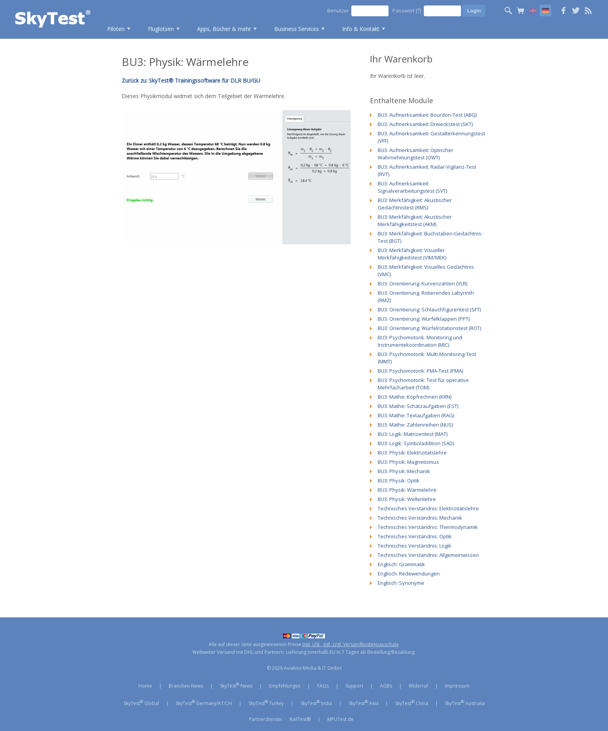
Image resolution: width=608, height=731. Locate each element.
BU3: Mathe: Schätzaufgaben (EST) (418, 406)
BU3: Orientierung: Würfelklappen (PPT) (424, 318)
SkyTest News (236, 685)
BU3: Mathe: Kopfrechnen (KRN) (414, 396)
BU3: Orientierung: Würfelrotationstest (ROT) (429, 328)
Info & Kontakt (360, 29)
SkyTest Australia (465, 703)
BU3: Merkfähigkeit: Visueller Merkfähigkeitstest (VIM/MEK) (412, 254)
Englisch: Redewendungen (409, 573)
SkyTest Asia (363, 703)
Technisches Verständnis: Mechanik (420, 517)
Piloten (115, 29)
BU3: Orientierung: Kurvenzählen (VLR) (422, 283)
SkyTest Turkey (266, 703)
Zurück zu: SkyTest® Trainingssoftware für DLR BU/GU (191, 80)
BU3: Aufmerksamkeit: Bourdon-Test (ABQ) (427, 114)
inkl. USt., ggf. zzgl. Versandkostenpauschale (350, 644)
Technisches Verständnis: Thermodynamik (428, 527)
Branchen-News (186, 686)
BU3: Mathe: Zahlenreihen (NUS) (415, 424)
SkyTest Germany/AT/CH (204, 703)
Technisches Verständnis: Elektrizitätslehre (428, 508)
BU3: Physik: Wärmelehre (407, 489)
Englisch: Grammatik (401, 564)
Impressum (457, 686)
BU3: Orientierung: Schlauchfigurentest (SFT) (429, 309)
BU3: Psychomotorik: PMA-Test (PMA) (420, 370)
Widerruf (418, 686)
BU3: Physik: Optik (399, 480)
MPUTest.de (340, 719)
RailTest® (300, 719)
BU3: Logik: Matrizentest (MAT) (412, 433)
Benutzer (338, 10)
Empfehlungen (285, 686)
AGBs (386, 686)
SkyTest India (316, 703)
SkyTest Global (141, 703)
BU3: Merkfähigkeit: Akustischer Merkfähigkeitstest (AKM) (415, 220)
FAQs (323, 686)
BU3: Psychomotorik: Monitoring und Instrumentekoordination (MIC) (420, 341)
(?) (418, 10)
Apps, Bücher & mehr (224, 29)
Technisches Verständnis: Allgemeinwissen (428, 554)
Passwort (406, 10)
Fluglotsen (161, 29)
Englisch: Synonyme (401, 582)
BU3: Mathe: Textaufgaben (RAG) (416, 415)
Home (145, 686)
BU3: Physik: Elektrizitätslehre (412, 452)
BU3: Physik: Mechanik (404, 471)
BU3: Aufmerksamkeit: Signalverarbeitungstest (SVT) (412, 187)
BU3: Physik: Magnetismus (408, 461)
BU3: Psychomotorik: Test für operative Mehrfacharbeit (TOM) (423, 384)
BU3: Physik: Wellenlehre (407, 499)
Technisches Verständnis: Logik (414, 545)
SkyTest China (411, 703)
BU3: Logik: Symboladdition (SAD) (416, 443)
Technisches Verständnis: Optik (415, 536)
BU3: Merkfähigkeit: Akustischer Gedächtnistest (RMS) (415, 204)
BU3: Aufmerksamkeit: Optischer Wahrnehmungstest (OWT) (415, 154)
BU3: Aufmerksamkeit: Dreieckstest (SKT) (425, 124)
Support (354, 686)
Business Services (296, 29)
